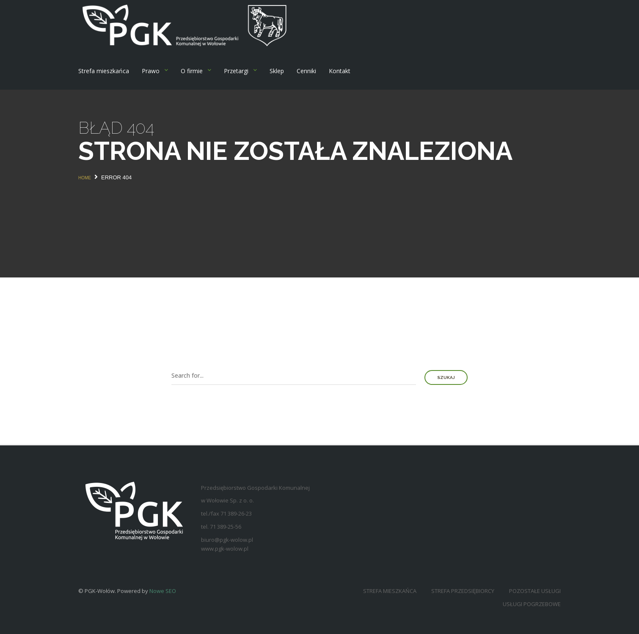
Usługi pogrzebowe (532, 604)
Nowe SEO (162, 591)
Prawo (151, 71)
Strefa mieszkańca (103, 71)
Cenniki (306, 71)
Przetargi (236, 71)
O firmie (192, 71)
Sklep (277, 71)
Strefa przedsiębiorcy (462, 591)
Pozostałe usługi (535, 591)
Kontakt (339, 71)
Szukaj (446, 377)
